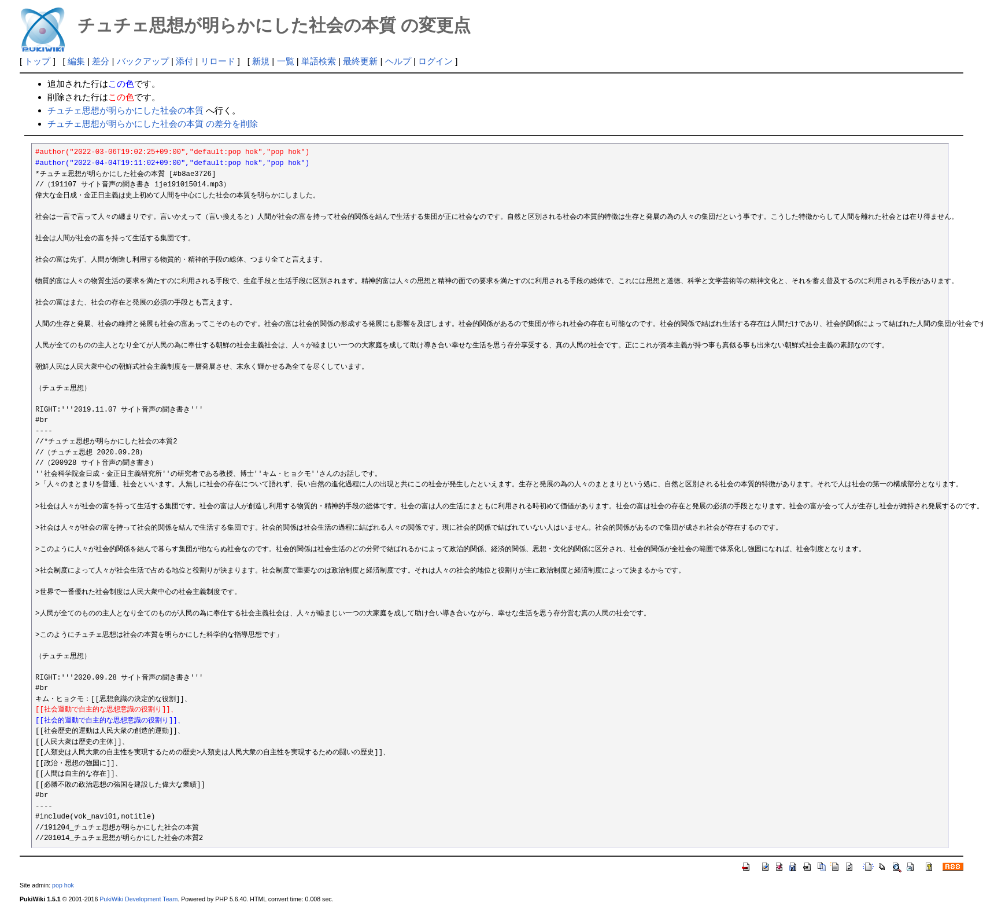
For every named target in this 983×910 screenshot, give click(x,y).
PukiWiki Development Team (138, 899)
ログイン (435, 61)
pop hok (63, 885)
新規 (260, 61)
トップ (37, 61)
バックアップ (143, 61)
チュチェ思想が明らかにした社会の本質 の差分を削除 (152, 124)
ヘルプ (398, 61)
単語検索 (318, 61)
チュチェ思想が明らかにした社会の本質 (125, 110)
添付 (184, 61)
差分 (100, 61)
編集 (76, 61)
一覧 (285, 61)
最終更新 (360, 61)
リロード (218, 61)
